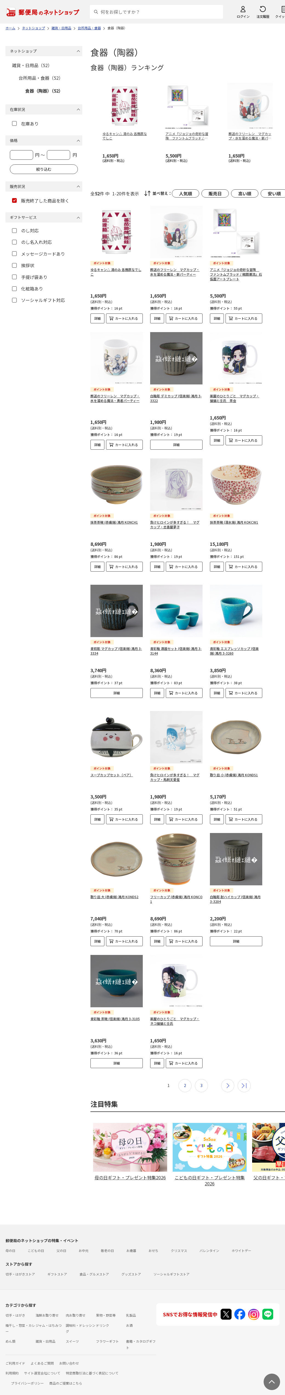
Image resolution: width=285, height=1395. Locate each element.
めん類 (10, 1332)
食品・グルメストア (94, 1265)
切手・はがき (15, 1306)
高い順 (244, 193)
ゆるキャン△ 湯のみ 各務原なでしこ (115, 271)
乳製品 (131, 1306)
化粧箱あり (27, 288)
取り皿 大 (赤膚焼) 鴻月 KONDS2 (114, 888)
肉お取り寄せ (76, 1306)
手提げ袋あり (29, 277)
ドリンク (102, 1316)
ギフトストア (57, 1265)
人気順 (185, 193)
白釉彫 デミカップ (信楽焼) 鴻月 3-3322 (176, 398)
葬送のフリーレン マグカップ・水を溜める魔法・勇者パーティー (115, 398)
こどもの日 (36, 1241)
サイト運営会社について (42, 1364)
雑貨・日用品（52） (32, 65)
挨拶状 (23, 265)
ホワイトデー (241, 1241)
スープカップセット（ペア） (111, 766)
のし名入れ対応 (32, 242)
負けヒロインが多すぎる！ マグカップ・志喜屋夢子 (175, 524)
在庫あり (25, 123)
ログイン (243, 16)
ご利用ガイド (15, 1354)
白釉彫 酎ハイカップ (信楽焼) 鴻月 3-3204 (235, 890)
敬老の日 (107, 1241)
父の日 (61, 1241)
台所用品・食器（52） (41, 78)
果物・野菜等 (106, 1306)
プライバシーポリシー (27, 1374)
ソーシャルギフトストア (171, 1265)
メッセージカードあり (38, 253)
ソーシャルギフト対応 (38, 300)
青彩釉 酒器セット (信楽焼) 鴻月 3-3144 (176, 646)
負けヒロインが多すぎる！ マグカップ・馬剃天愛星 (175, 768)
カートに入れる (126, 318)
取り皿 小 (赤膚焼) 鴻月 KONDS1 (234, 766)
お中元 (84, 1241)
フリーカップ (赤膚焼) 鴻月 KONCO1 (176, 890)
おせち (153, 1241)
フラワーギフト (107, 1332)
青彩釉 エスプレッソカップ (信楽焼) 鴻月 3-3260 (234, 646)
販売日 (215, 193)
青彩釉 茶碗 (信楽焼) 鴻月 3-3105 (115, 1010)
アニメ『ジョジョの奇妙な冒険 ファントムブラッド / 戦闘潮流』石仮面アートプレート (236, 274)
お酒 (129, 1316)
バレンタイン (209, 1241)
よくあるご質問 (42, 1354)
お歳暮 (131, 1241)
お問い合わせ (69, 1354)
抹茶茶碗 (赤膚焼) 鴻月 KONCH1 (114, 522)
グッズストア (131, 1265)
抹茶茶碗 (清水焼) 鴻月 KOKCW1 (234, 522)
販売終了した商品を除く (40, 200)
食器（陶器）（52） (44, 90)
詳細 (97, 318)
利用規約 (12, 1364)
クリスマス (179, 1241)
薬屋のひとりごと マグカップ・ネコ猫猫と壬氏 (175, 1012)
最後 (244, 1076)
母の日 (10, 1241)
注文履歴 (262, 16)
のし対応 (25, 230)
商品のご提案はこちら (65, 1374)
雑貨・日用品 (45, 1332)
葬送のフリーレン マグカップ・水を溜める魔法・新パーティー (175, 271)
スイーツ (72, 1332)
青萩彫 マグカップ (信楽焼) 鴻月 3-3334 (116, 646)
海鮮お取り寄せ (47, 1306)
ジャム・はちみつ (49, 1316)
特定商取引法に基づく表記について (92, 1364)
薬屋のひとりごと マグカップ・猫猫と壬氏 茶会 (234, 398)
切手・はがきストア (20, 1265)
